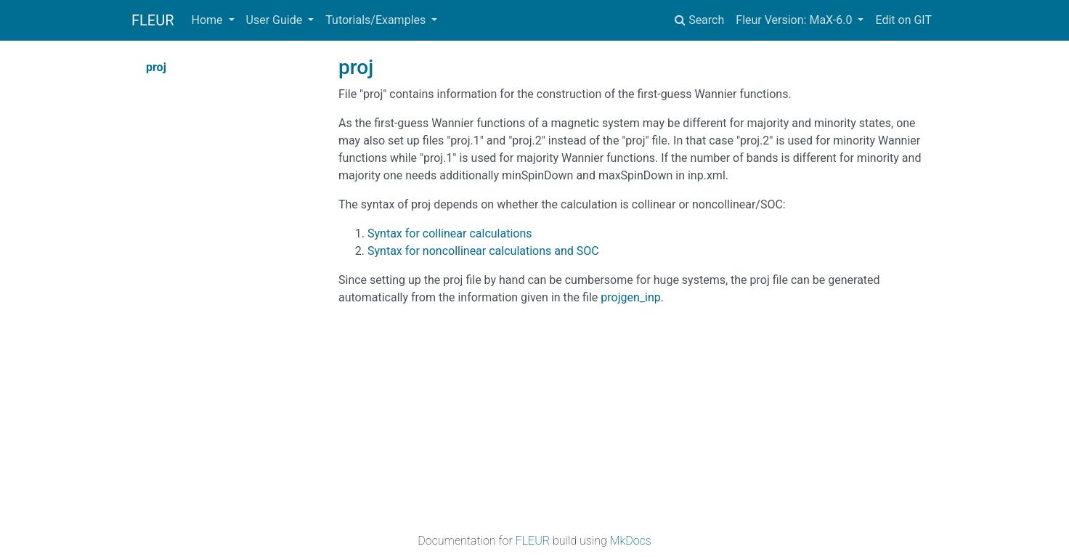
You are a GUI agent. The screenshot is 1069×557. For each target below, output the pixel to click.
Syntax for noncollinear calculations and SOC (483, 251)
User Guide (276, 20)
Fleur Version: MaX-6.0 (795, 20)
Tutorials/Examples (376, 20)
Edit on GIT (903, 20)
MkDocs (630, 541)
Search (699, 20)
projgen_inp (630, 297)
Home (209, 20)
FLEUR (152, 20)
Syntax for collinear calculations (449, 233)
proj (156, 67)
